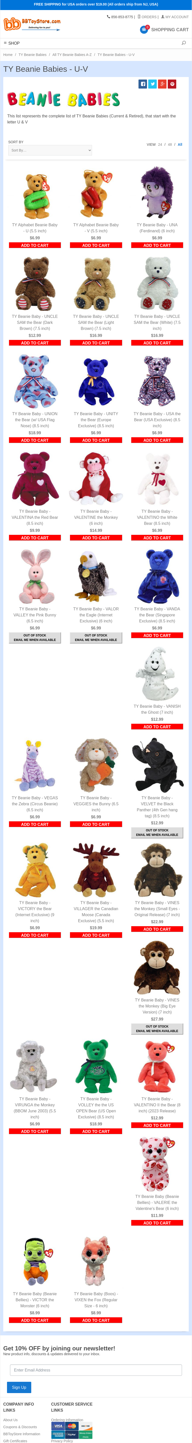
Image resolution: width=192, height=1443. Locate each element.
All (180, 144)
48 (170, 144)
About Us (10, 1420)
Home (7, 55)
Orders (147, 17)
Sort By (16, 142)
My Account (175, 17)
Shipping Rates (63, 1427)
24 (160, 144)
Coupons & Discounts (20, 1427)
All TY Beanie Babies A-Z (72, 55)
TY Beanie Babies (32, 55)
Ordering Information (67, 1420)
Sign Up (19, 1387)
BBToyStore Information (21, 1434)
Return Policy (61, 1434)
